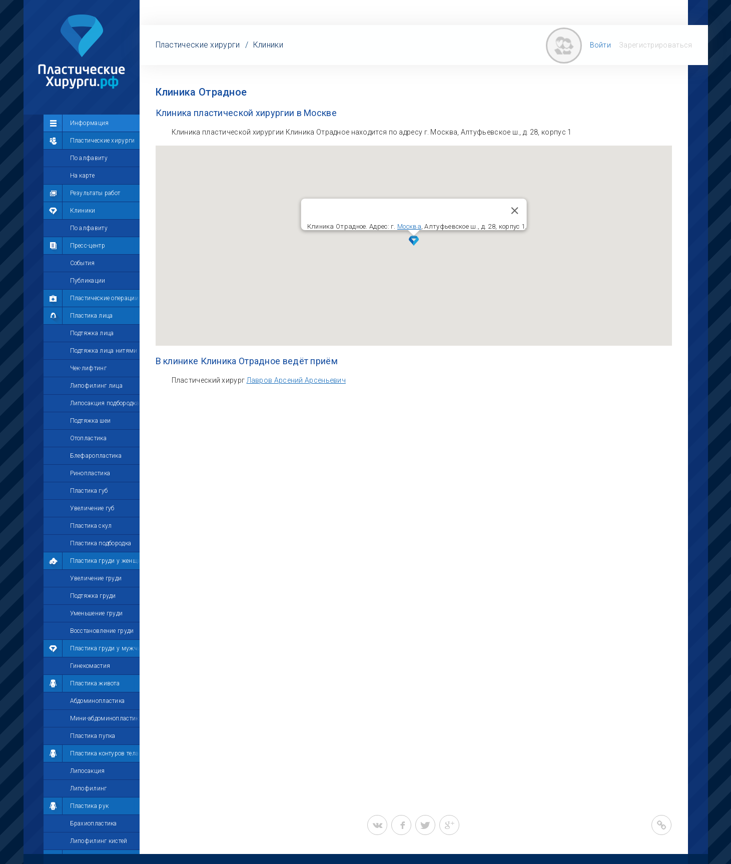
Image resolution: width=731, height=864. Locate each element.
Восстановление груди (102, 630)
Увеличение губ (92, 508)
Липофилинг (88, 788)
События (82, 263)
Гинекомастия (90, 665)
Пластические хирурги (102, 140)
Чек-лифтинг (88, 368)
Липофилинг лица (96, 385)
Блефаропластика (96, 455)
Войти (600, 45)
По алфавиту (89, 158)
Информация (89, 123)
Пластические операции (104, 298)
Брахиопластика (93, 823)
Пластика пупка (93, 735)
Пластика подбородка (101, 543)
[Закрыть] (514, 211)
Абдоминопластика (97, 700)
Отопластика (88, 438)
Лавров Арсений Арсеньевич (296, 380)
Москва (409, 226)
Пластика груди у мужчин (107, 648)
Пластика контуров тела (104, 753)
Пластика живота (95, 683)
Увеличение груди (96, 578)
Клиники (83, 210)
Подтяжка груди (93, 595)
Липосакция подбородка (104, 403)
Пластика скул (91, 525)
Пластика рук (89, 805)
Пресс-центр (87, 245)
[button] (414, 241)
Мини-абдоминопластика (106, 718)
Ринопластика (90, 473)
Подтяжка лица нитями (104, 350)
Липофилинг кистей (99, 840)
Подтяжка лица (92, 333)
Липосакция (87, 770)
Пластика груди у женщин (107, 560)
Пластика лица (91, 315)
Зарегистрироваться (655, 45)
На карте (82, 175)
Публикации (88, 280)
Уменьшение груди (96, 613)
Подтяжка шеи (90, 420)
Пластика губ (89, 490)
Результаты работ (95, 193)
